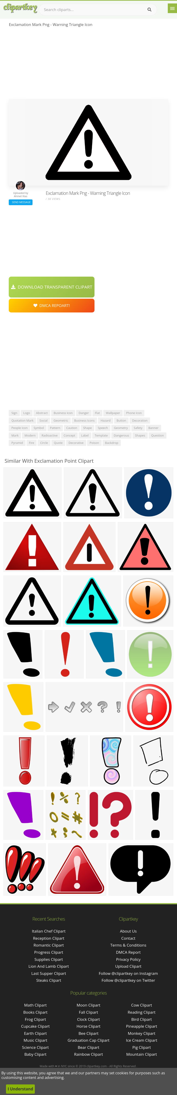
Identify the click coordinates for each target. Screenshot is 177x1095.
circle (44, 443)
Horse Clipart (88, 1026)
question (157, 435)
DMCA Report (128, 952)
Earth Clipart (35, 1033)
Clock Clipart (88, 1019)
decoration (140, 420)
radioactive (50, 435)
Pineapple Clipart (141, 1026)
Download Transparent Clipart (51, 287)
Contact (128, 938)
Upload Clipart (128, 966)
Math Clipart (35, 1005)
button (121, 420)
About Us (128, 931)
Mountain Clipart (141, 1054)
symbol (39, 428)
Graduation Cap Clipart (88, 1040)
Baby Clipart (35, 1054)
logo (26, 413)
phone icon (134, 413)
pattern (55, 428)
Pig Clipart (141, 1047)
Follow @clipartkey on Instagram (128, 973)
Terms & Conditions (128, 945)
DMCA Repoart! (51, 305)
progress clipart (48, 952)
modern (29, 435)
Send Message (20, 202)
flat (97, 413)
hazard (105, 420)
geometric (60, 420)
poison (94, 443)
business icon (63, 413)
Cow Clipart (141, 1005)
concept (69, 435)
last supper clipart (48, 973)
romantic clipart (49, 945)
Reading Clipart (141, 1012)
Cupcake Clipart (35, 1026)
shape (87, 428)
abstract (41, 413)
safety (138, 428)
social (43, 420)
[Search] (149, 9)
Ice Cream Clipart (141, 1040)
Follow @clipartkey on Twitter (128, 980)
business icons (84, 420)
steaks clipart (48, 980)
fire (31, 443)
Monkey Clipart (142, 1033)
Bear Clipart (88, 1047)
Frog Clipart (35, 1019)
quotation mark (22, 420)
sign (14, 413)
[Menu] (172, 8)
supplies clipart (49, 959)
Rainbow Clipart (88, 1054)
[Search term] (98, 10)
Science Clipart (35, 1047)
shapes (140, 435)
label (85, 435)
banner (153, 428)
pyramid (17, 443)
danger (84, 413)
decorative (76, 443)
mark (14, 435)
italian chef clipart (48, 931)
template (101, 435)
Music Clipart (35, 1040)
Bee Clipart (89, 1033)
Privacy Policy (128, 959)
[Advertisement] (88, 64)
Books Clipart (35, 1012)
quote (58, 443)
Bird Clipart (141, 1019)
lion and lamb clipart (49, 966)
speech (103, 428)
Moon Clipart (88, 1005)
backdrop (111, 443)
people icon (19, 428)
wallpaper (113, 413)
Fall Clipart (88, 1012)
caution (71, 428)
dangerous (121, 435)
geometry (121, 428)
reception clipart (48, 938)
